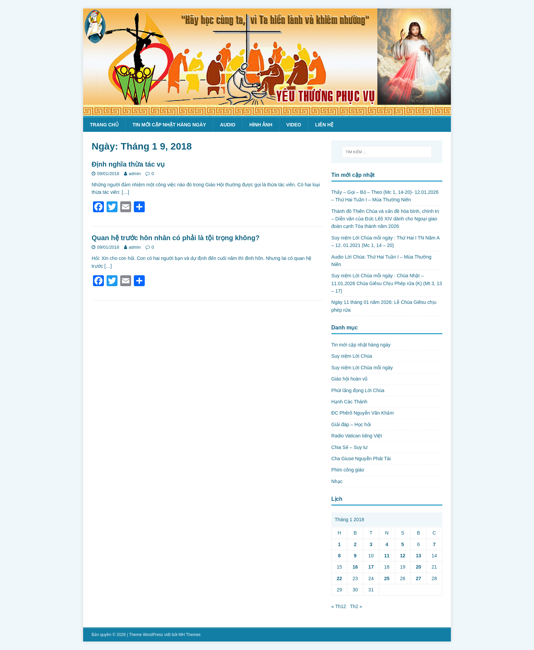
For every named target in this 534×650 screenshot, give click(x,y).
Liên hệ (324, 124)
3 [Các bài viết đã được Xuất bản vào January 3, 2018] (371, 544)
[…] (125, 192)
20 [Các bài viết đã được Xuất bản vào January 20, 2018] (418, 567)
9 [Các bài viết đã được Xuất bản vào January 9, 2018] (355, 555)
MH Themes (189, 634)
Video (293, 124)
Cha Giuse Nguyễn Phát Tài (361, 458)
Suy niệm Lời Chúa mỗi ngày (362, 367)
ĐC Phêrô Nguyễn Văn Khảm (362, 413)
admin (135, 173)
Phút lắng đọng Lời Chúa (357, 390)
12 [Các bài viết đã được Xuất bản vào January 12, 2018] (402, 555)
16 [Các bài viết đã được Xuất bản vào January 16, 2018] (355, 567)
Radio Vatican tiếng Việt (356, 435)
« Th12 (338, 606)
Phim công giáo (347, 470)
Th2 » (356, 606)
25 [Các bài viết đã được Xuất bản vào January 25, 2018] (387, 578)
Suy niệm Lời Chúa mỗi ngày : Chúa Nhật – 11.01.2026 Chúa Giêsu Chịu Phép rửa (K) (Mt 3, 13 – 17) (386, 283)
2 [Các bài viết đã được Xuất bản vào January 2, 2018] (355, 544)
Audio (227, 124)
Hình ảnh (260, 124)
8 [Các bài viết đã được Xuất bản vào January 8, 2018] (339, 555)
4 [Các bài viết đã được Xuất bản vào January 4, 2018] (387, 544)
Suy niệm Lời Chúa (351, 356)
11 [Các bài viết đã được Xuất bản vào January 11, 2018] (387, 555)
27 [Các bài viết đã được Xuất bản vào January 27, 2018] (418, 578)
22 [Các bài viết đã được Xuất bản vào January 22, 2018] (339, 578)
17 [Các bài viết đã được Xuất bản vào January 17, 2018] (371, 567)
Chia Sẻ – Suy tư (349, 447)
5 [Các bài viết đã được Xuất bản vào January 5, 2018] (402, 544)
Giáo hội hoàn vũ (349, 379)
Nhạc (337, 481)
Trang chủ (104, 124)
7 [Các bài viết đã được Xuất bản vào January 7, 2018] (434, 544)
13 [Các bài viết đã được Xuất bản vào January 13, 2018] (418, 555)
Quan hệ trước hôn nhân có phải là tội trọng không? (176, 238)
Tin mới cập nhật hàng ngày (169, 124)
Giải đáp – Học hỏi (351, 424)
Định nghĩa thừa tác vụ (128, 164)
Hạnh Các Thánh (349, 401)
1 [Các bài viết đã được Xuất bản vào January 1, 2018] (339, 544)
